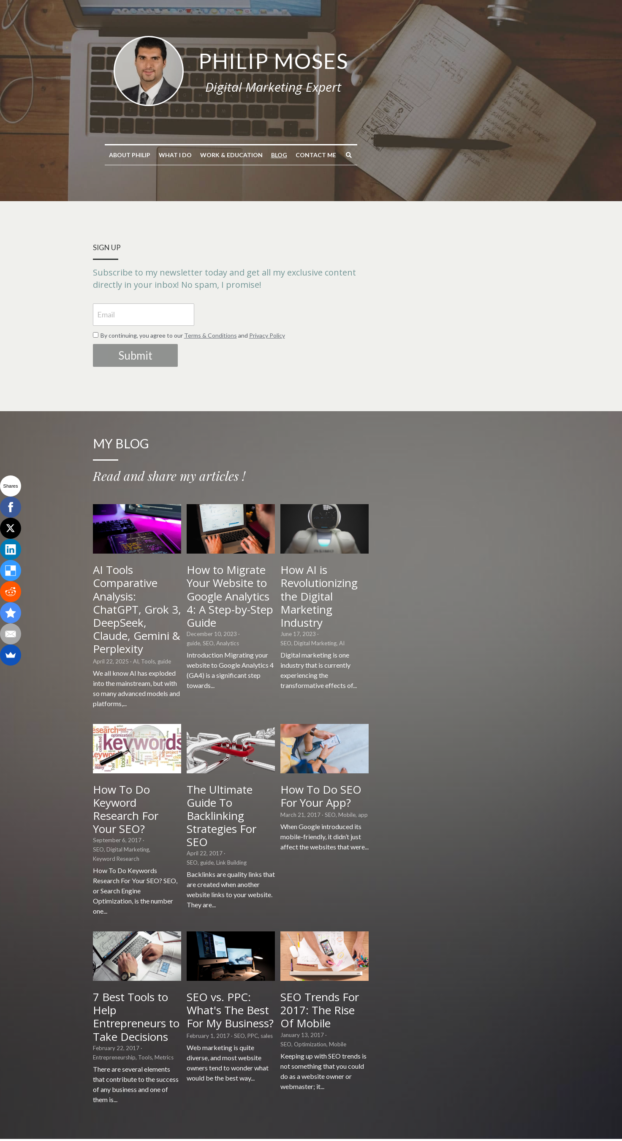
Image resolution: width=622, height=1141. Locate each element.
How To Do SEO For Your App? (452, 792)
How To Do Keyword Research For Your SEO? (154, 792)
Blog (359, 154)
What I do (255, 154)
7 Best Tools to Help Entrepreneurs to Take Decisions (151, 984)
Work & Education (311, 154)
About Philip (210, 154)
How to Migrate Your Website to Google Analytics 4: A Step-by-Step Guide (308, 607)
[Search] (429, 155)
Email (107, 302)
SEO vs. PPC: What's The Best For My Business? (304, 977)
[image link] (229, 70)
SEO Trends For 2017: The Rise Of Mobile (455, 977)
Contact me (396, 154)
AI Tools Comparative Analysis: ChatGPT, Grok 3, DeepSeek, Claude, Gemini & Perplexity (161, 607)
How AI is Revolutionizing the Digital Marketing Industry (452, 601)
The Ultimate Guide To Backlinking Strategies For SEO (307, 799)
